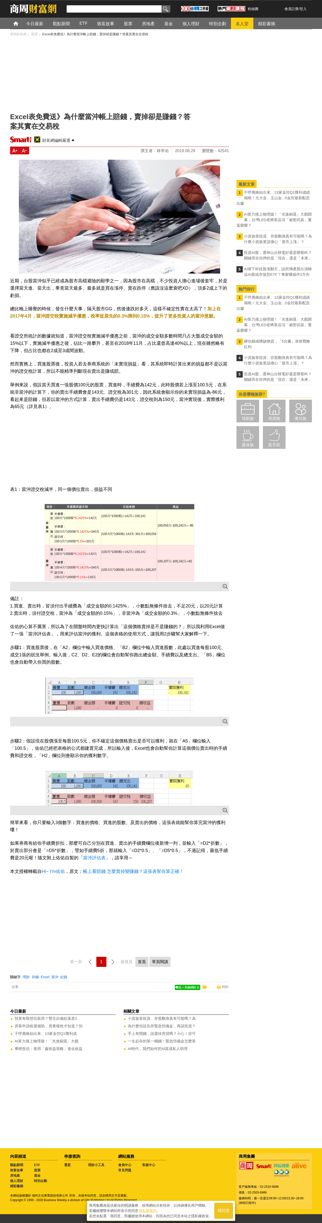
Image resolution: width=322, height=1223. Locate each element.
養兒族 (301, 418)
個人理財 (16, 1181)
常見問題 (124, 1170)
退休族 (248, 445)
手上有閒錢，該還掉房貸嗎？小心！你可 (162, 1033)
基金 (37, 1175)
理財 (26, 977)
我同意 (224, 1211)
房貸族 (274, 418)
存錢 (35, 977)
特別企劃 (40, 1181)
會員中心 (124, 1165)
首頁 (20, 23)
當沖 (54, 977)
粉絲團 (253, 9)
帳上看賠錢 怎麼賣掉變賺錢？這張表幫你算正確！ (133, 871)
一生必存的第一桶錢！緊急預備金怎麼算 (162, 1041)
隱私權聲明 (147, 1211)
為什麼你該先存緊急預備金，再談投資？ (162, 1026)
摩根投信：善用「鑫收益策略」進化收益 (49, 1048)
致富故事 (16, 1170)
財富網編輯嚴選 (56, 140)
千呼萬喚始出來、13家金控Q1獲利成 (46, 1033)
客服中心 (148, 1165)
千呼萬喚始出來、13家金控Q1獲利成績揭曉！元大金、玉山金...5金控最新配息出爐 (273, 198)
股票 (37, 1170)
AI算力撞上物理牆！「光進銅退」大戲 (46, 1041)
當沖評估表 (94, 857)
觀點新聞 (16, 1165)
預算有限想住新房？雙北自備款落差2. (46, 1018)
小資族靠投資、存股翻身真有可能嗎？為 (162, 1018)
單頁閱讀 (160, 962)
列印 (225, 987)
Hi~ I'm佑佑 (53, 871)
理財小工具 (96, 1165)
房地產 (15, 1175)
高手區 (274, 445)
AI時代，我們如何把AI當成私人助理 (158, 1048)
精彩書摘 (16, 1186)
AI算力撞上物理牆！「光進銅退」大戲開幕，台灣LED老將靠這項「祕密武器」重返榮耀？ (274, 219)
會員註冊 (292, 9)
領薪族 (248, 418)
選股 (67, 1165)
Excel (45, 977)
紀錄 (63, 977)
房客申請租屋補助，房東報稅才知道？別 (49, 1026)
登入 (303, 9)
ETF (37, 1165)
